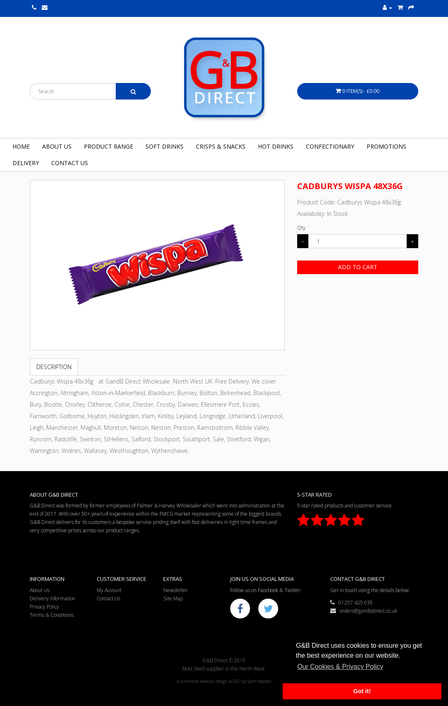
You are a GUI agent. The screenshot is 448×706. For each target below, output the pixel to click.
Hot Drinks (275, 146)
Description (53, 367)
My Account (109, 590)
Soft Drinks (164, 146)
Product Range (108, 146)
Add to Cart (357, 267)
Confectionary (330, 146)
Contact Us (69, 163)
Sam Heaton (260, 681)
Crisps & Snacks (220, 146)
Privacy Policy (44, 606)
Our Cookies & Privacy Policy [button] (340, 666)
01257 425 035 (351, 602)
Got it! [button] (362, 691)
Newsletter (175, 590)
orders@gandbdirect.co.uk (363, 610)
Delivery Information (52, 598)
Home (21, 146)
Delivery (25, 163)
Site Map (173, 598)
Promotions (386, 146)
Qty (301, 227)
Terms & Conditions (52, 614)
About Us (56, 146)
